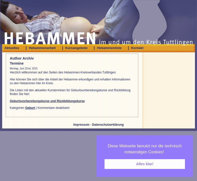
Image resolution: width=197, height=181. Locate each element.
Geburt (30, 108)
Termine (17, 63)
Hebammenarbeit (42, 48)
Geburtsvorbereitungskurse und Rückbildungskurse (47, 101)
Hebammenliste (109, 48)
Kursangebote (76, 48)
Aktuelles (12, 48)
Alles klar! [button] (145, 164)
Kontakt (137, 48)
